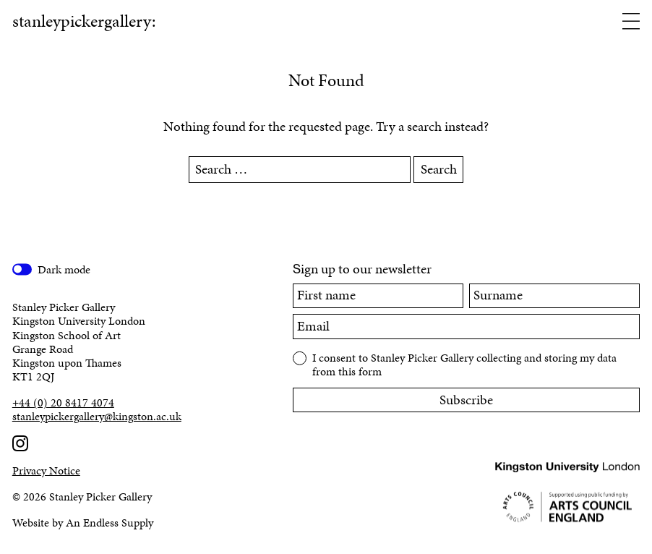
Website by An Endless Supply (82, 522)
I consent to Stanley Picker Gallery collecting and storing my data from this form (464, 363)
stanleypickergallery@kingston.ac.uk (96, 416)
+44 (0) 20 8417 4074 (63, 402)
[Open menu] (631, 22)
